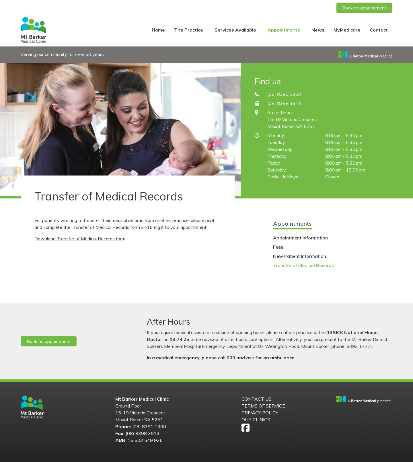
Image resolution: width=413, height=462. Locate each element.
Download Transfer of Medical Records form (79, 238)
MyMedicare (347, 30)
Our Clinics (255, 419)
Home (158, 30)
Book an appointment (364, 8)
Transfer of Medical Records (303, 265)
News (317, 30)
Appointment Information (300, 238)
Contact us (256, 399)
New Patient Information (299, 256)
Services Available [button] (236, 30)
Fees (278, 247)
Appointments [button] (284, 30)
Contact (379, 30)
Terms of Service (263, 406)
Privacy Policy (259, 413)
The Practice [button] (189, 30)
